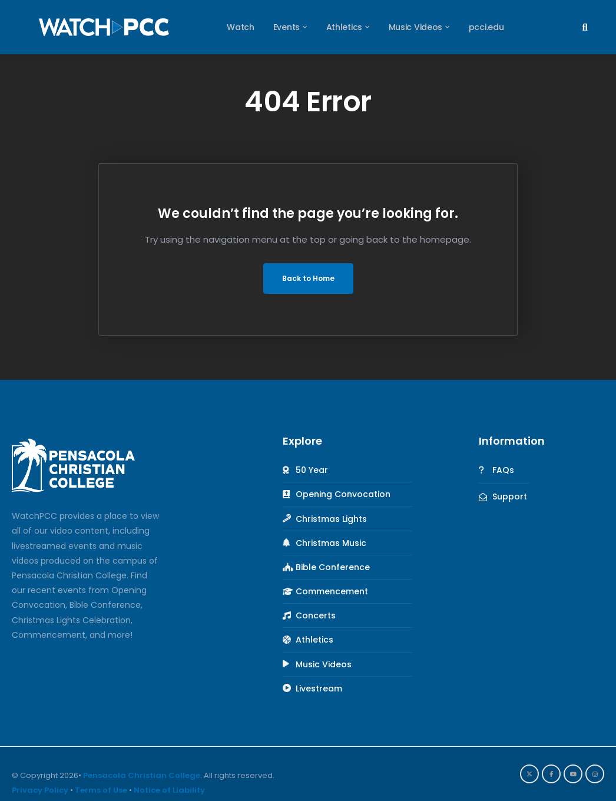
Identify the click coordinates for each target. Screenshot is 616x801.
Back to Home (308, 278)
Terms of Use (101, 790)
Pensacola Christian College (141, 775)
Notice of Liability (169, 790)
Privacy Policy (40, 790)
